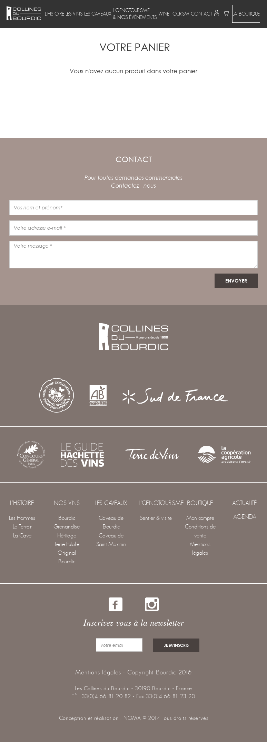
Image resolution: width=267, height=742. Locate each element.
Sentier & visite (156, 518)
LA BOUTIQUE (246, 11)
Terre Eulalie (66, 544)
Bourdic (66, 518)
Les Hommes (22, 518)
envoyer (236, 280)
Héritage (66, 535)
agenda (244, 516)
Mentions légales (98, 671)
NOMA (132, 717)
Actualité (244, 502)
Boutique (200, 502)
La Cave (22, 535)
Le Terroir (22, 526)
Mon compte (200, 518)
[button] (54, 13)
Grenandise (66, 526)
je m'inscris (176, 645)
